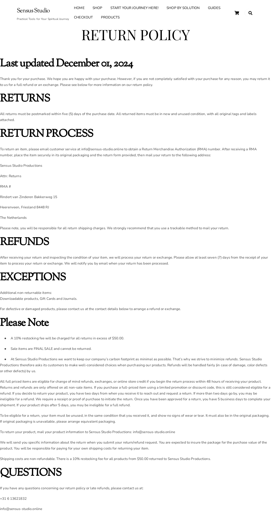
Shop (97, 8)
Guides (214, 8)
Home (79, 8)
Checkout (83, 18)
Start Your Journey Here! (134, 8)
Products (110, 18)
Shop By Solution (183, 8)
